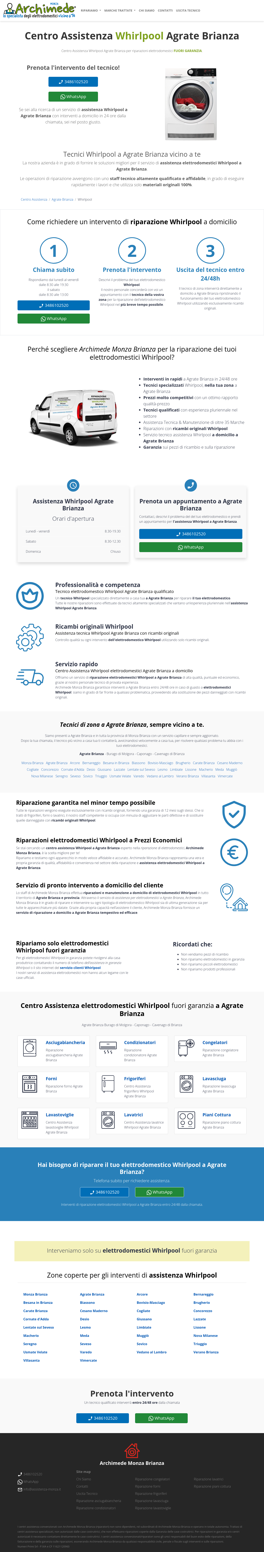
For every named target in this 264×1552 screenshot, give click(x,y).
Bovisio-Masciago (160, 763)
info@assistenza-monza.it (39, 1489)
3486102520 (73, 82)
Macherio (206, 769)
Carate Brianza (203, 763)
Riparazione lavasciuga (151, 1501)
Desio (91, 769)
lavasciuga (214, 1078)
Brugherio (183, 763)
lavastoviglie (60, 1115)
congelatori (215, 1042)
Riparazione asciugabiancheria (98, 1501)
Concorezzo (50, 769)
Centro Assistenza (34, 199)
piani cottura (217, 1115)
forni (51, 1078)
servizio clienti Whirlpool (80, 967)
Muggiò (231, 769)
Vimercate (225, 776)
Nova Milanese (42, 776)
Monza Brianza (32, 763)
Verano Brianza (187, 776)
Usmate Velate (120, 776)
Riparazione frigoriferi (151, 1493)
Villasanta (208, 776)
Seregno (61, 776)
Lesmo (162, 769)
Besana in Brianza (116, 763)
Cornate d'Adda (72, 769)
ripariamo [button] (90, 10)
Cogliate (33, 769)
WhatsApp (73, 97)
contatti (165, 10)
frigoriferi (135, 1078)
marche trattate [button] (118, 10)
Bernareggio (91, 763)
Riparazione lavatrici (208, 1479)
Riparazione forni (147, 1486)
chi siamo (146, 10)
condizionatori (140, 1042)
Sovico (88, 776)
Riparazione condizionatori (96, 1508)
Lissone (190, 769)
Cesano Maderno (230, 763)
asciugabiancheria (65, 1042)
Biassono (138, 763)
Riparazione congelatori (152, 1479)
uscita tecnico (188, 10)
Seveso (75, 776)
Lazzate (119, 769)
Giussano (104, 769)
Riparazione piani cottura (212, 1486)
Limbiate (176, 769)
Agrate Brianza (62, 199)
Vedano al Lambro (160, 776)
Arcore (75, 763)
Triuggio (101, 776)
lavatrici (133, 1115)
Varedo (138, 776)
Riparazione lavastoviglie (153, 1508)
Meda (219, 769)
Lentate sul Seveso (141, 769)
